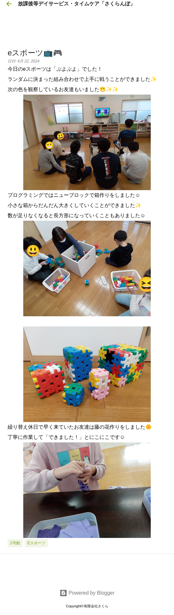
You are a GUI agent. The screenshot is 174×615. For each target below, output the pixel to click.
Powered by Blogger (87, 593)
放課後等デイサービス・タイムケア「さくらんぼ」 (76, 3)
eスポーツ (36, 543)
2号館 (15, 543)
